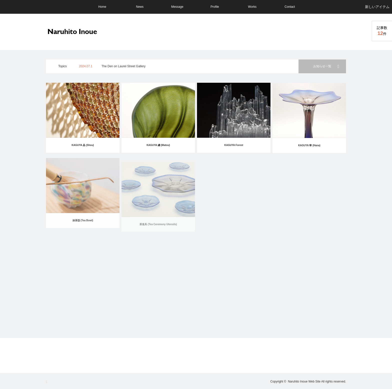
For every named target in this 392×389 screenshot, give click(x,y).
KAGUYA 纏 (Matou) (158, 145)
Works (252, 6)
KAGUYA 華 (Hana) (309, 148)
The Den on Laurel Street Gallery (124, 66)
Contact (289, 6)
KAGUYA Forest (233, 146)
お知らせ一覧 (322, 66)
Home (102, 6)
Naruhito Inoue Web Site (304, 381)
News (140, 6)
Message (177, 6)
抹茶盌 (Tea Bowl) (82, 228)
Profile (214, 6)
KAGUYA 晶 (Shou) (83, 145)
